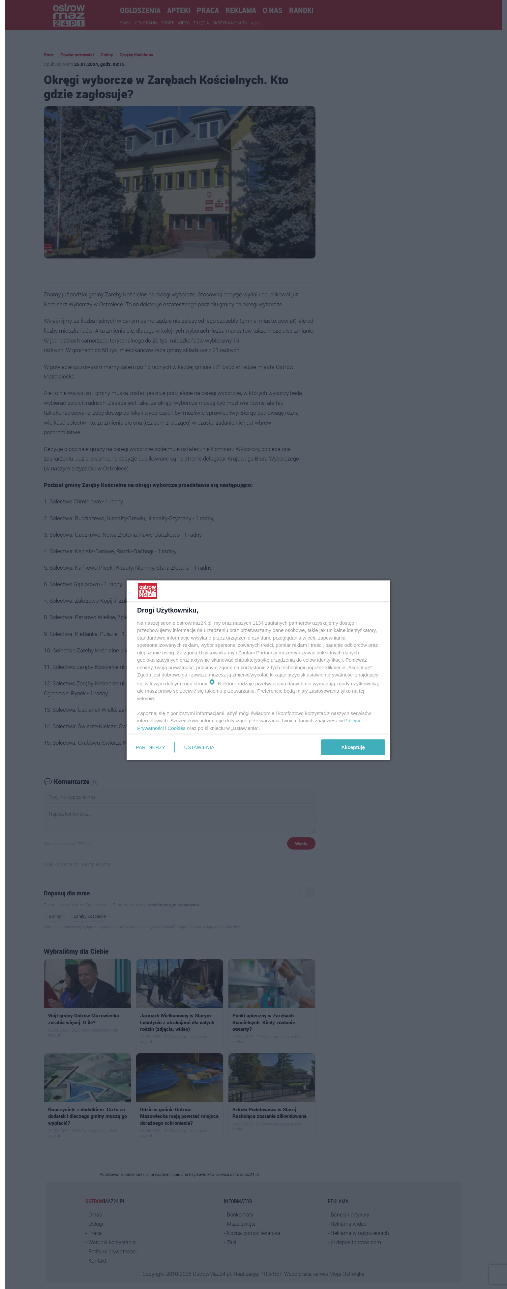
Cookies (177, 728)
